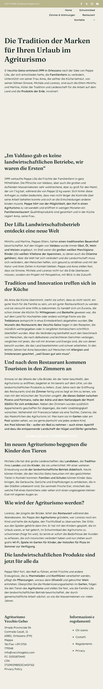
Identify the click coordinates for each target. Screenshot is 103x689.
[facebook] (81, 4)
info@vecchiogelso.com (28, 4)
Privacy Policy (13, 669)
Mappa (8, 640)
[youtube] (97, 4)
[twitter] (87, 4)
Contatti (81, 637)
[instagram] (92, 4)
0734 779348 (10, 4)
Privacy (80, 650)
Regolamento (84, 644)
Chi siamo (82, 630)
